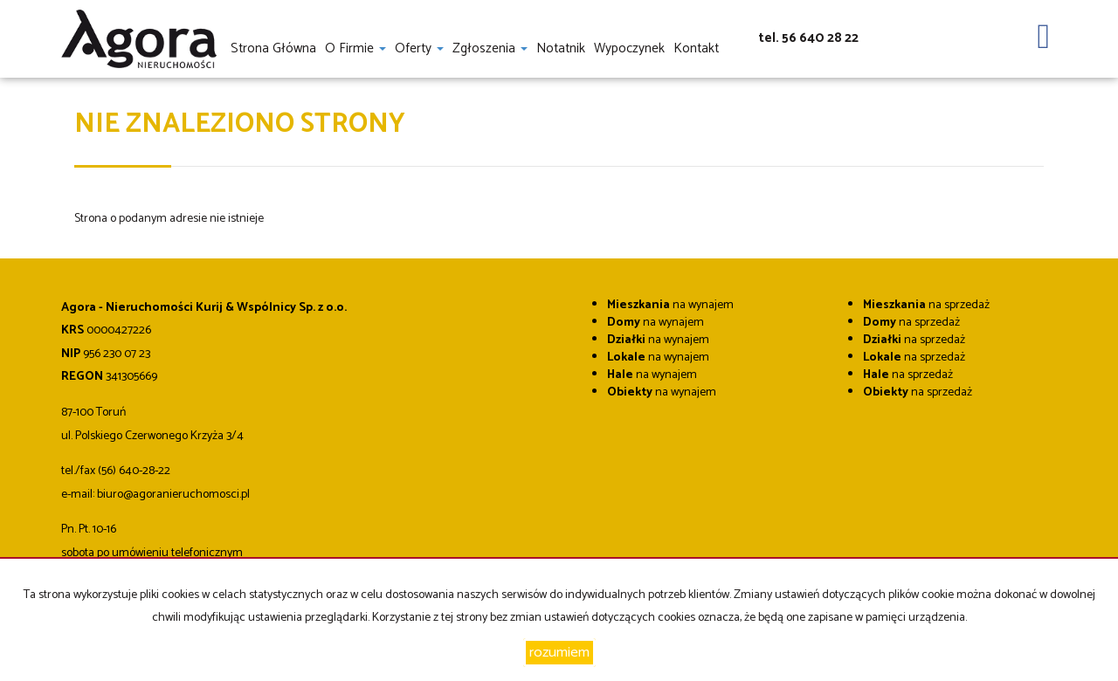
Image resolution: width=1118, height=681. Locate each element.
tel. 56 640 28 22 (808, 38)
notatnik (560, 48)
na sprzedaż (926, 305)
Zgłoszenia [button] (490, 48)
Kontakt (696, 48)
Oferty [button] (419, 48)
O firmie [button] (355, 48)
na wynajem (670, 305)
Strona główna (273, 48)
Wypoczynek (629, 48)
